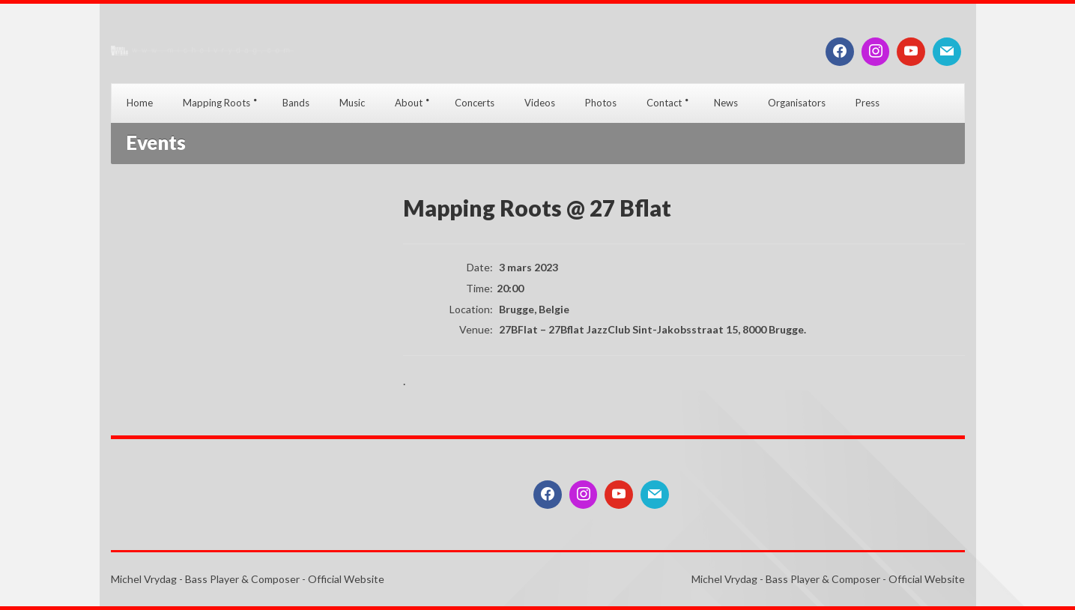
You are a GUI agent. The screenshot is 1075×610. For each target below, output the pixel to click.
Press (867, 103)
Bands (295, 103)
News (726, 103)
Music (352, 103)
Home (140, 103)
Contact (664, 103)
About (409, 103)
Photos (601, 103)
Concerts (474, 103)
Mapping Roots (216, 103)
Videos (539, 103)
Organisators (797, 103)
